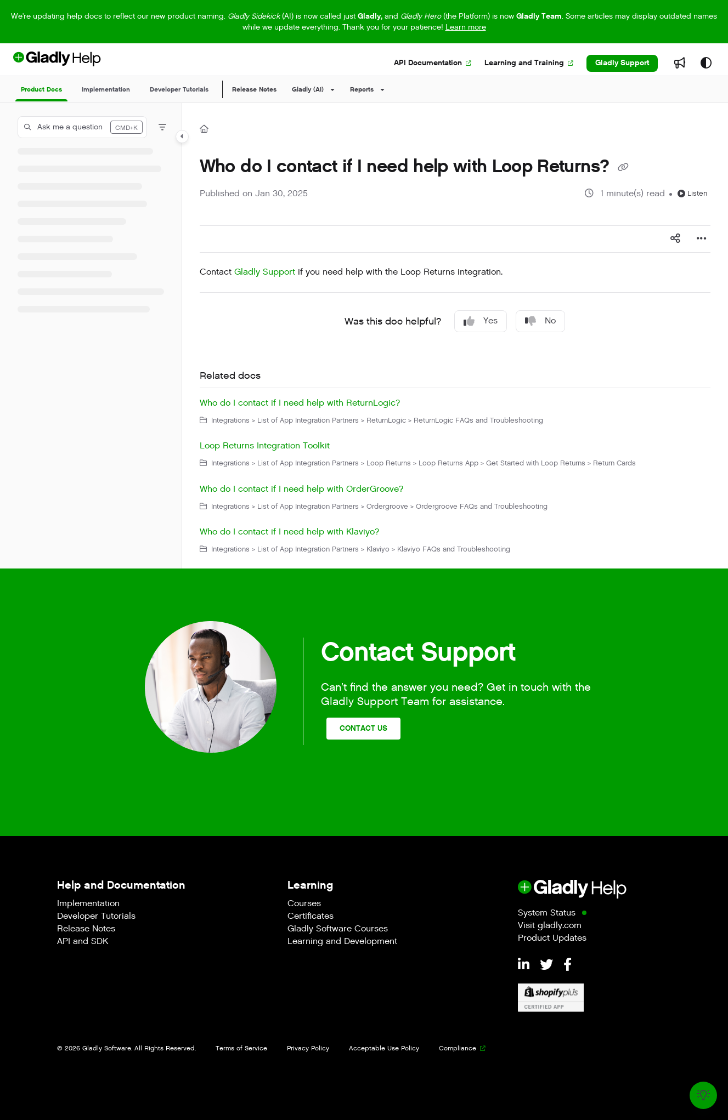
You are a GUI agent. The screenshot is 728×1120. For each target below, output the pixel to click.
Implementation (88, 904)
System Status (546, 913)
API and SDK (82, 942)
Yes (481, 321)
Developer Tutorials (96, 917)
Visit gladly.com (550, 926)
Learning (310, 885)
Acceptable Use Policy (384, 1048)
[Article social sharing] (675, 239)
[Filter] (162, 127)
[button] (82, 127)
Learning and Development (342, 942)
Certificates (310, 917)
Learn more (465, 27)
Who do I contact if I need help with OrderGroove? (301, 489)
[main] (455, 335)
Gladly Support (622, 63)
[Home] (204, 129)
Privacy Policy (308, 1048)
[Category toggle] (182, 136)
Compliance (457, 1048)
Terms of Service (241, 1048)
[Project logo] (75, 63)
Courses (304, 904)
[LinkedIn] (525, 965)
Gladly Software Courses (337, 929)
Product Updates (552, 939)
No (540, 321)
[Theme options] (706, 63)
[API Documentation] (432, 63)
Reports (362, 89)
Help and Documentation (121, 885)
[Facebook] (567, 965)
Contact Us (363, 728)
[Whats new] (680, 63)
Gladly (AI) (308, 89)
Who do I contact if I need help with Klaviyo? (289, 532)
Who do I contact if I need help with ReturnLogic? (300, 403)
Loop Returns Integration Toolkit (265, 446)
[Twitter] (548, 965)
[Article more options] (701, 239)
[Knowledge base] (703, 1095)
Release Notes (254, 89)
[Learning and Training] (528, 63)
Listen (692, 193)
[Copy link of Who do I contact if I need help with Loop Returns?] (623, 168)
